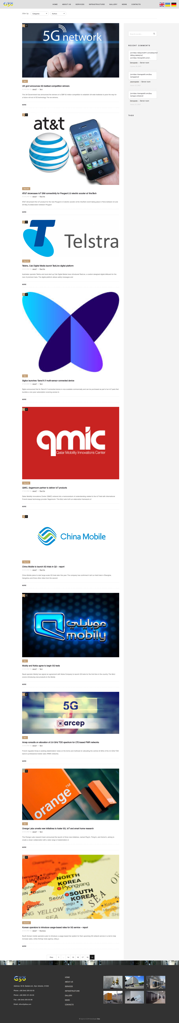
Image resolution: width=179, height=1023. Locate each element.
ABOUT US (66, 4)
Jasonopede (134, 82)
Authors (54, 14)
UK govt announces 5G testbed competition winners (45, 86)
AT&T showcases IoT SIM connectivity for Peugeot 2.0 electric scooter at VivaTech (59, 193)
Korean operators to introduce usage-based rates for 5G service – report (55, 927)
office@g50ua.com (24, 1004)
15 (73, 957)
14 (68, 957)
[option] (113, 982)
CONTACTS (136, 4)
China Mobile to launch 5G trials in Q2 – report (43, 566)
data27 (34, 89)
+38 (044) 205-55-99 (24, 1000)
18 (87, 957)
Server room (144, 63)
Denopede (134, 63)
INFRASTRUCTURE (97, 4)
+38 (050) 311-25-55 (26, 995)
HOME (55, 4)
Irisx (98, 1019)
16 (78, 957)
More (24, 105)
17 (83, 957)
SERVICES (80, 4)
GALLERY (113, 4)
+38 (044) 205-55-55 (26, 990)
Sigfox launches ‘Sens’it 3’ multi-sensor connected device (48, 380)
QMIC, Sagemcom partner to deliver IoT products (44, 487)
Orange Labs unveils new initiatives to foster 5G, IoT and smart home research (58, 828)
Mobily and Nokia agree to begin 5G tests (41, 665)
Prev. (51, 957)
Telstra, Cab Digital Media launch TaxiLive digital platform (48, 265)
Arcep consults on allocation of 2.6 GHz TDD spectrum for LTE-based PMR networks (60, 742)
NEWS (124, 4)
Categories (35, 14)
